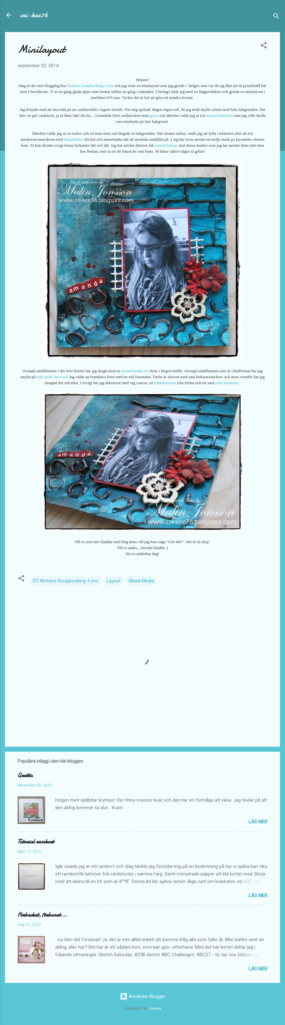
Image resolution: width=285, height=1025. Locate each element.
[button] (263, 46)
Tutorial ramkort (36, 842)
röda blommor (226, 382)
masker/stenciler (219, 115)
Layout (113, 581)
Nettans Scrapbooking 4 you (90, 85)
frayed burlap (166, 145)
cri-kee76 (34, 15)
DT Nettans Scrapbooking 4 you (65, 581)
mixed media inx (134, 370)
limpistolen (73, 139)
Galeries (155, 1008)
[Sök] (276, 17)
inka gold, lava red (52, 376)
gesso (154, 115)
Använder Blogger (142, 996)
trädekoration (165, 382)
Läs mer (258, 822)
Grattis (25, 775)
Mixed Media (141, 581)
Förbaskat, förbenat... (42, 915)
